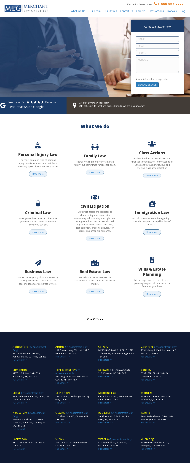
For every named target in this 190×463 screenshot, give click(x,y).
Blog (182, 11)
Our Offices (110, 11)
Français (172, 11)
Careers (140, 11)
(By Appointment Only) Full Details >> (29, 353)
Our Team (95, 11)
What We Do (78, 11)
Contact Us (126, 11)
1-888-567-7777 (169, 3)
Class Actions (156, 11)
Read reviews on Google (26, 107)
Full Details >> (116, 353)
